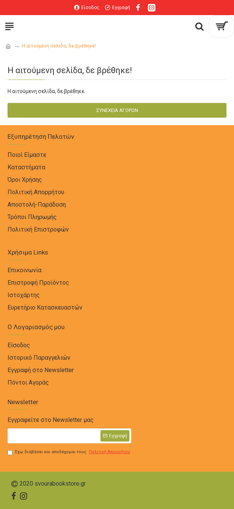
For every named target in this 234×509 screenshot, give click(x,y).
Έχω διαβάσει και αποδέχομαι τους (69, 452)
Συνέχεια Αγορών (117, 110)
